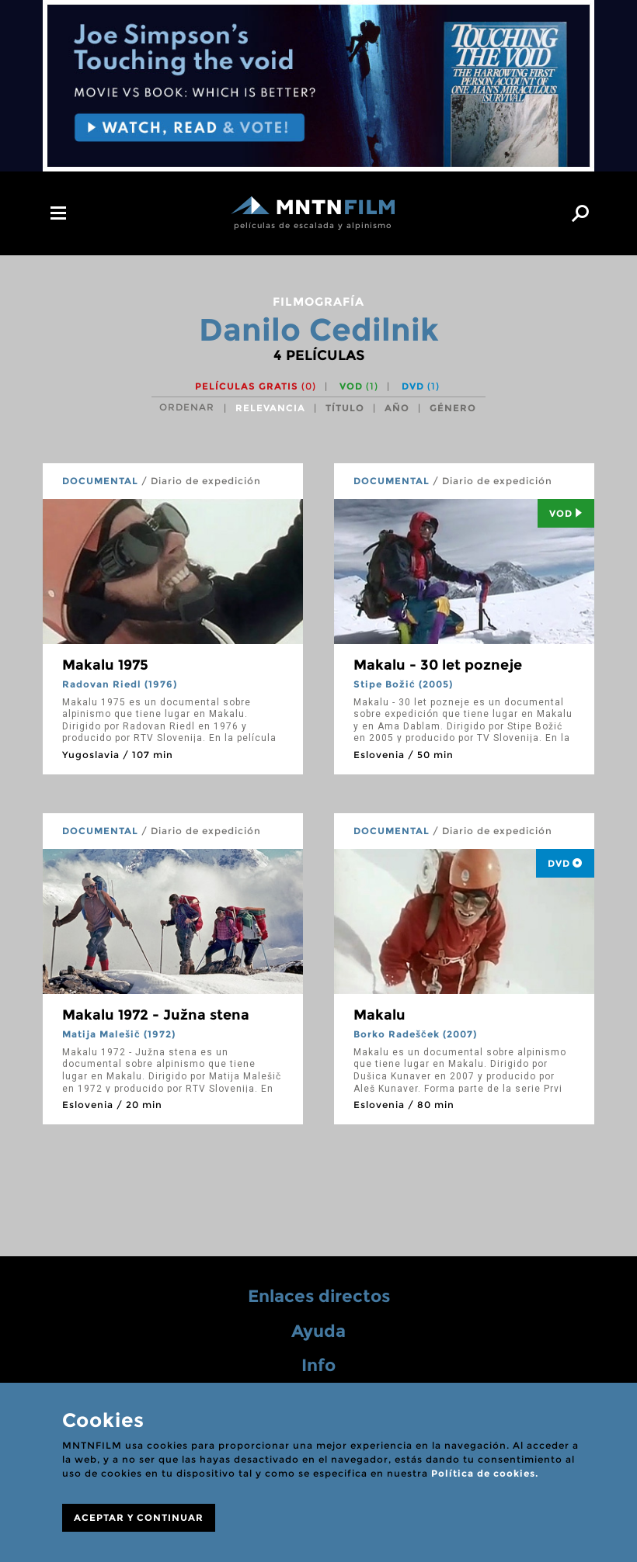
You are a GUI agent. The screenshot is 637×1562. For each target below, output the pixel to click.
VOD (358, 386)
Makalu (379, 1014)
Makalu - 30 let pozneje (437, 665)
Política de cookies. (484, 1473)
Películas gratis (255, 386)
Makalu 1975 (105, 665)
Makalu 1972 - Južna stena (155, 1014)
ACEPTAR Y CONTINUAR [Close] (139, 1517)
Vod (566, 513)
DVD (421, 386)
